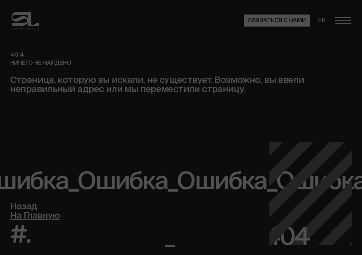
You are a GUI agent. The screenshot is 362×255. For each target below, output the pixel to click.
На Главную (35, 215)
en (322, 20)
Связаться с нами (277, 20)
